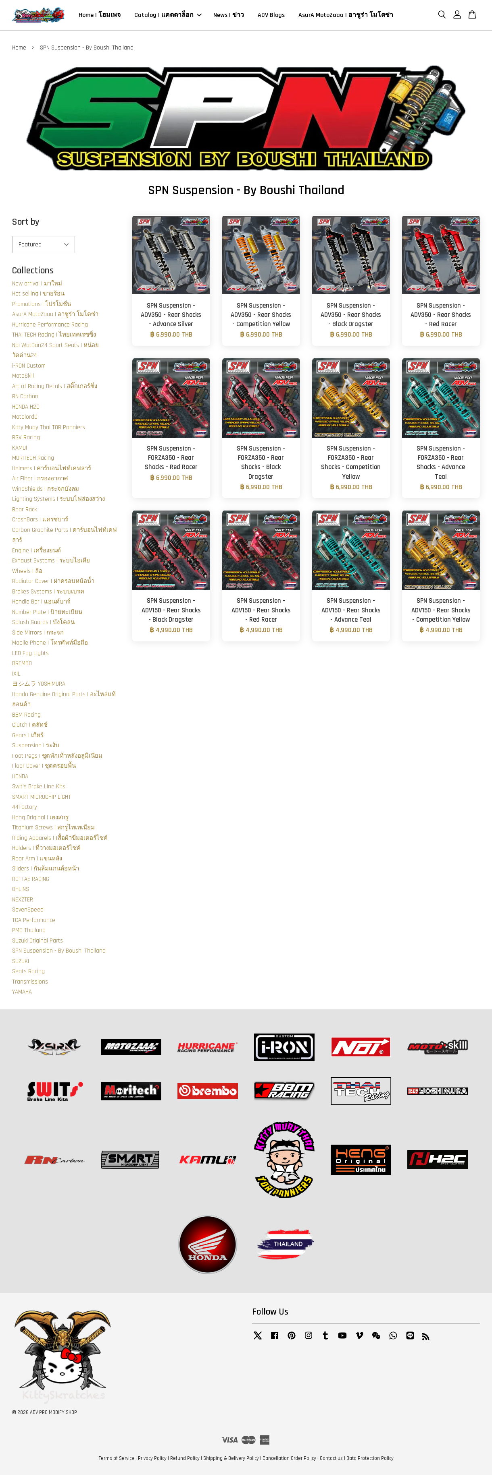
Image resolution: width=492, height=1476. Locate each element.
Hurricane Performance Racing (50, 325)
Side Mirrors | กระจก (38, 633)
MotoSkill (23, 376)
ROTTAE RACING (30, 879)
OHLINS (20, 890)
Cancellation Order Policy (289, 1459)
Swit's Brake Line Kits (38, 787)
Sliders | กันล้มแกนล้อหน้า (45, 869)
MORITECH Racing (33, 459)
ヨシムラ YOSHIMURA (38, 684)
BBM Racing (26, 715)
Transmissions (30, 982)
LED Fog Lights (30, 653)
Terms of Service (116, 1459)
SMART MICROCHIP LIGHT (41, 797)
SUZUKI (20, 961)
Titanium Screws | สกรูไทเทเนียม (53, 828)
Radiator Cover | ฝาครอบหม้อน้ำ (53, 582)
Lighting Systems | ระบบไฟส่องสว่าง (58, 500)
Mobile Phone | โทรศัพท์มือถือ (50, 643)
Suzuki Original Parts (37, 941)
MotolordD (25, 418)
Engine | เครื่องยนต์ (36, 551)
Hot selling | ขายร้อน (38, 294)
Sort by (26, 223)
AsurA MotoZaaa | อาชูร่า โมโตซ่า (345, 15)
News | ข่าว (228, 15)
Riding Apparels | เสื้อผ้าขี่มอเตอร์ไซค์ (60, 838)
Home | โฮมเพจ (100, 15)
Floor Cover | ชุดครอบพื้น (44, 767)
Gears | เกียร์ (28, 736)
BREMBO (22, 664)
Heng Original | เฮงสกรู (40, 818)
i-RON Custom (29, 366)
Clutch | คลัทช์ (30, 726)
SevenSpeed (28, 910)
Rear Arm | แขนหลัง (37, 859)
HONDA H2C (26, 407)
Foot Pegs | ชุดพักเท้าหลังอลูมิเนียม (57, 756)
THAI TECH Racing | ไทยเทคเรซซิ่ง (54, 335)
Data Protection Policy (370, 1459)
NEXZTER (22, 900)
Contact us (331, 1459)
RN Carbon (25, 397)
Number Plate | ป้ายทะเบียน (47, 612)
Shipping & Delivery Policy (231, 1459)
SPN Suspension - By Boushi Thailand (59, 951)
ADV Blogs (271, 15)
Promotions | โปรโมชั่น (41, 304)
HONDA (20, 777)
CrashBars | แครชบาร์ (40, 520)
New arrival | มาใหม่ (37, 284)
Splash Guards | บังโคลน (43, 623)
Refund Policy (185, 1459)
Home (19, 48)
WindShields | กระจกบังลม (45, 489)
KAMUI (19, 448)
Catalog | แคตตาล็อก (168, 15)
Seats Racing (28, 972)
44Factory (24, 808)
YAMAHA (22, 992)
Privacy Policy (152, 1459)
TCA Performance (33, 920)
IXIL (16, 674)
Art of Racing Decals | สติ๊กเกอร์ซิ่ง (54, 387)
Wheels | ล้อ (27, 571)
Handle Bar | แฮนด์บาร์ (41, 602)
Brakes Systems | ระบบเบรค (48, 592)
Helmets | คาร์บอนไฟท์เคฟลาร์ (51, 469)
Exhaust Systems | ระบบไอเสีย (51, 561)
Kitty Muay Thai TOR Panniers (48, 428)
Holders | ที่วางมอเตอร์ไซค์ (46, 849)
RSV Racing (26, 438)
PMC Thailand (29, 931)
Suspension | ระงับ (35, 746)
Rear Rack (24, 510)
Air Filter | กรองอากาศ (40, 479)
